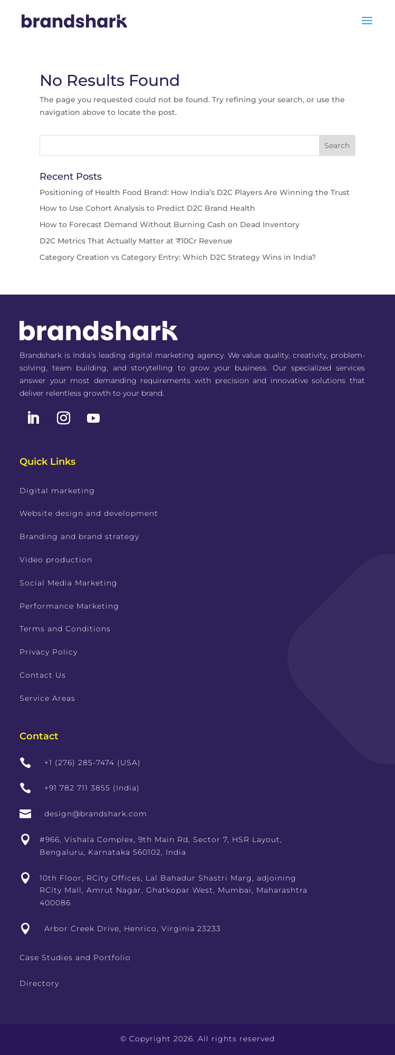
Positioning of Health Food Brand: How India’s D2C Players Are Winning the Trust (195, 192)
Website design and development (89, 513)
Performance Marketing (69, 606)
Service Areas (47, 698)
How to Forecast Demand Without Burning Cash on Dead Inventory (170, 224)
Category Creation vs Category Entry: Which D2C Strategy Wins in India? (178, 257)
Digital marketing (57, 490)
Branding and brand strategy (79, 536)
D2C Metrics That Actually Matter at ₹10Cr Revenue (136, 241)
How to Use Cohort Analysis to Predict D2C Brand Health (147, 208)
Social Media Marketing (69, 583)
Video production (56, 559)
